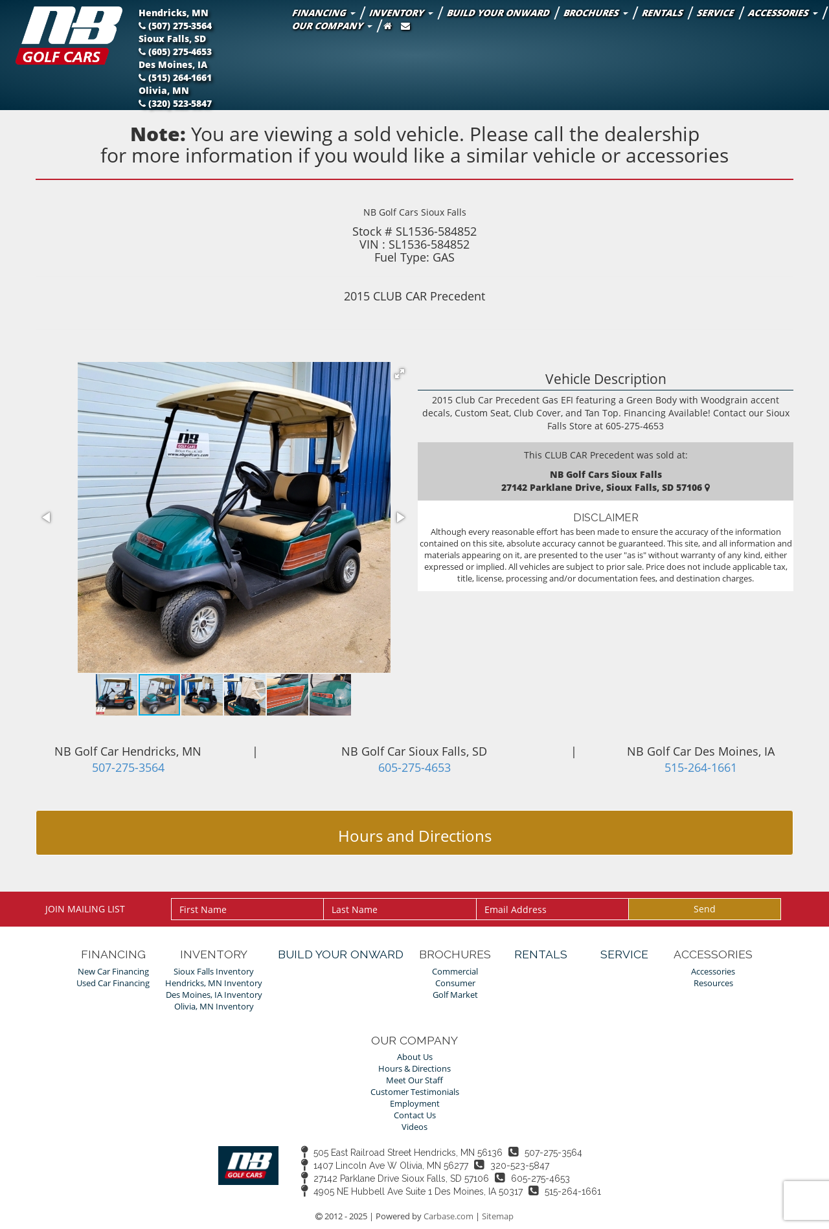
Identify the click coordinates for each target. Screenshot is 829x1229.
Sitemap (498, 1216)
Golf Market (455, 994)
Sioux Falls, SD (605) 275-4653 (175, 45)
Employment (415, 1103)
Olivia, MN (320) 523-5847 (175, 96)
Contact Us (415, 1115)
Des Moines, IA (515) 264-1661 (175, 71)
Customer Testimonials (414, 1092)
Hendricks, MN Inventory (213, 983)
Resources (713, 983)
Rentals (662, 12)
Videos (414, 1127)
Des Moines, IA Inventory (214, 994)
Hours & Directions (414, 1068)
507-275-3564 (128, 767)
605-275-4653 (414, 767)
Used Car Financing (113, 983)
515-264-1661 (700, 767)
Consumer (455, 983)
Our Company (331, 25)
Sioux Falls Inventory (214, 971)
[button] (399, 373)
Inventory (400, 12)
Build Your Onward (498, 12)
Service (715, 12)
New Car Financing (113, 971)
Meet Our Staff (414, 1080)
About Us (415, 1057)
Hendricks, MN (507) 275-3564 (176, 19)
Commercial (455, 971)
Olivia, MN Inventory (214, 1006)
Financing (323, 12)
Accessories (782, 12)
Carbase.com (448, 1216)
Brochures (595, 12)
